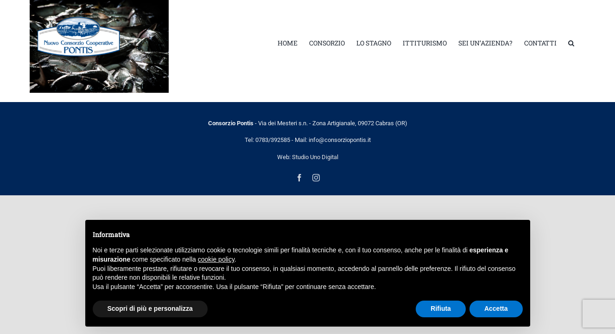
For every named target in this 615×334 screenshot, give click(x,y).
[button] (583, 43)
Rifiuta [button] (441, 308)
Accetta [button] (496, 308)
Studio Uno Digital (315, 157)
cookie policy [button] (216, 259)
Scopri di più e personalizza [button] (150, 308)
